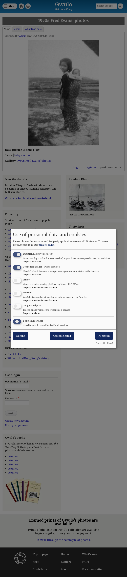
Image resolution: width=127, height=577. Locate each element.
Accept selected (62, 335)
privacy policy (46, 244)
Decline (20, 335)
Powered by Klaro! (104, 343)
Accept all (104, 335)
